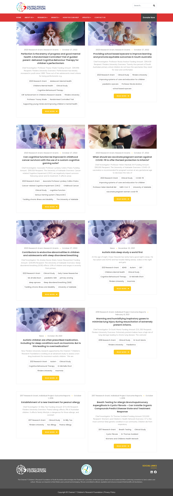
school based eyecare (122, 88)
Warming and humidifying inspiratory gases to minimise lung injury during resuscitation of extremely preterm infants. (122, 321)
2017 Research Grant (29, 395)
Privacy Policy (109, 492)
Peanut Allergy (65, 425)
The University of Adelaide (67, 199)
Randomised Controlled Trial (62, 99)
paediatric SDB (50, 278)
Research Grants (51, 50)
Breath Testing (125, 429)
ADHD (124, 267)
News (112, 248)
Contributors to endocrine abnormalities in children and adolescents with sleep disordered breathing (50, 254)
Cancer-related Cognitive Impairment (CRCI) (41, 185)
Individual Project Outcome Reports (130, 312)
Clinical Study (62, 85)
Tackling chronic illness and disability (38, 199)
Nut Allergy (51, 425)
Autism (133, 267)
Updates (86, 17)
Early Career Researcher (68, 273)
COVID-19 (140, 178)
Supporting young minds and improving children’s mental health (50, 104)
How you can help (71, 17)
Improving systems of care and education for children (122, 79)
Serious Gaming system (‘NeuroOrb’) (50, 195)
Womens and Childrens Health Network (122, 438)
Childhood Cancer (71, 185)
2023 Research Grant (33, 50)
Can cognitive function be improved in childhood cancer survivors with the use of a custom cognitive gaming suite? (50, 160)
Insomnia (131, 281)
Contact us (100, 17)
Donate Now (149, 17)
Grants (55, 17)
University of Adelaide (142, 187)
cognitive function (57, 190)
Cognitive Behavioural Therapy (50, 90)
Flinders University (72, 95)
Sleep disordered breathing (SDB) (58, 282)
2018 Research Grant (105, 312)
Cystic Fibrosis (112, 434)
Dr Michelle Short (137, 276)
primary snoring (66, 278)
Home (18, 17)
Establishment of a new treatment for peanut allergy (50, 402)
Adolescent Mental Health (61, 81)
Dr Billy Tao (67, 420)
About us (29, 17)
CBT (140, 267)
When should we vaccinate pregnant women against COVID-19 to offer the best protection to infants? (122, 158)
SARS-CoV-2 (125, 187)
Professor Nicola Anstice (132, 84)
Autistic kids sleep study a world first (122, 252)
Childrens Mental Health (43, 85)
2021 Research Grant (110, 267)
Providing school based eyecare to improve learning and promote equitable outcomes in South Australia (122, 55)
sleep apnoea (34, 282)
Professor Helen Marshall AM (104, 187)
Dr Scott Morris (139, 340)
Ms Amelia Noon (34, 278)
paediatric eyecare (110, 84)
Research (42, 17)
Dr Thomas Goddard (129, 434)
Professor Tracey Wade (37, 99)
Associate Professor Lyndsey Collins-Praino (61, 181)
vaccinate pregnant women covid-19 (122, 191)
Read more (50, 111)
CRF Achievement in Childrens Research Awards (41, 95)
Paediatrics (131, 344)
